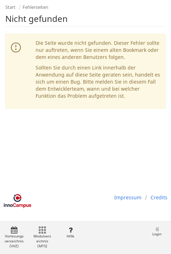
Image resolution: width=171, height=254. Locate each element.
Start (10, 7)
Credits (159, 197)
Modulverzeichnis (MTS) (42, 237)
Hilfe (70, 232)
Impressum (127, 197)
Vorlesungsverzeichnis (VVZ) (14, 237)
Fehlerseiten (35, 7)
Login (156, 231)
